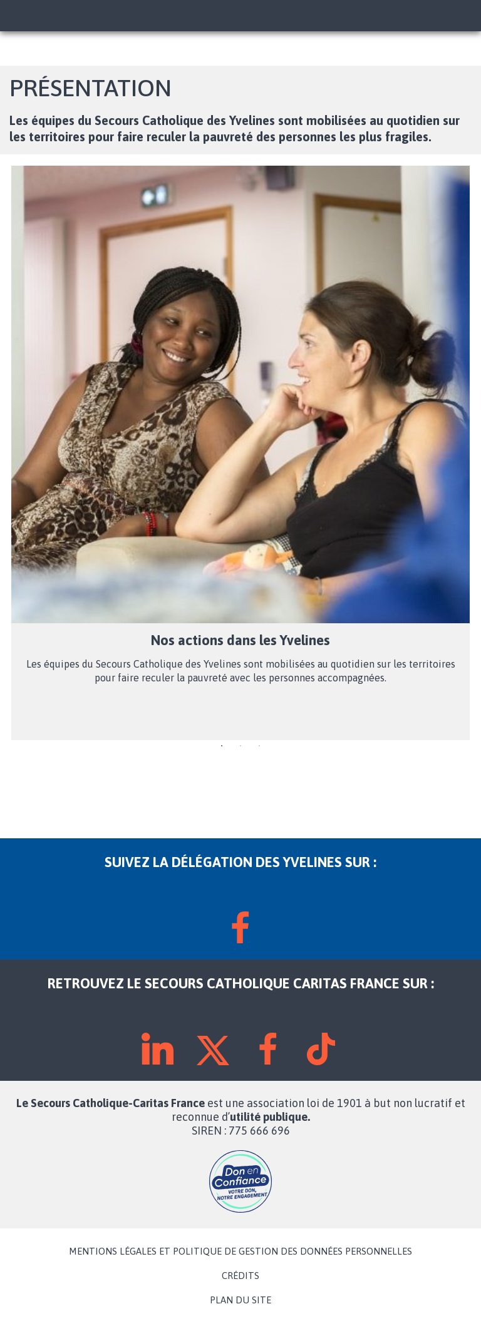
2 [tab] (240, 746)
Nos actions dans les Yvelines (240, 640)
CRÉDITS (240, 1275)
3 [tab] (259, 746)
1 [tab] (221, 746)
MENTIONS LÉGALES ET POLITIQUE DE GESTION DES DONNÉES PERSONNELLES (240, 1251)
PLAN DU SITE (240, 1300)
